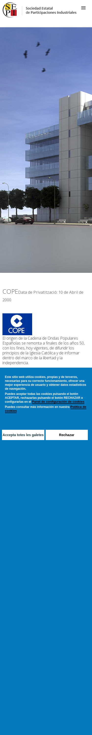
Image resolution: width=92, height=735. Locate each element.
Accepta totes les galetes (23, 435)
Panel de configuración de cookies (58, 401)
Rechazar (66, 435)
